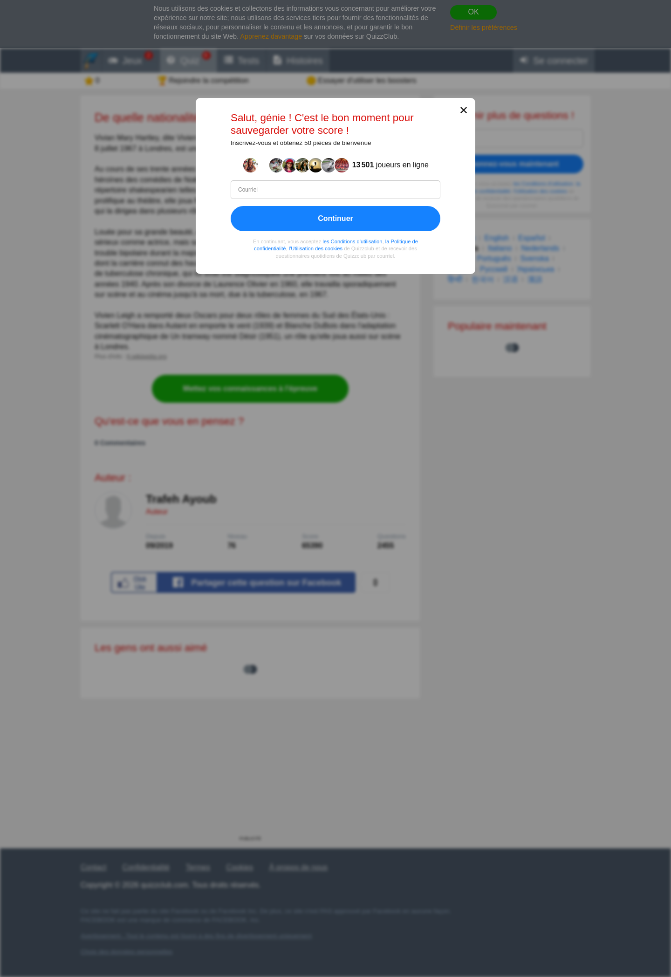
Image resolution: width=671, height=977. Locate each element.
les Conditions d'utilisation (352, 241)
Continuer (335, 218)
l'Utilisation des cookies (315, 248)
